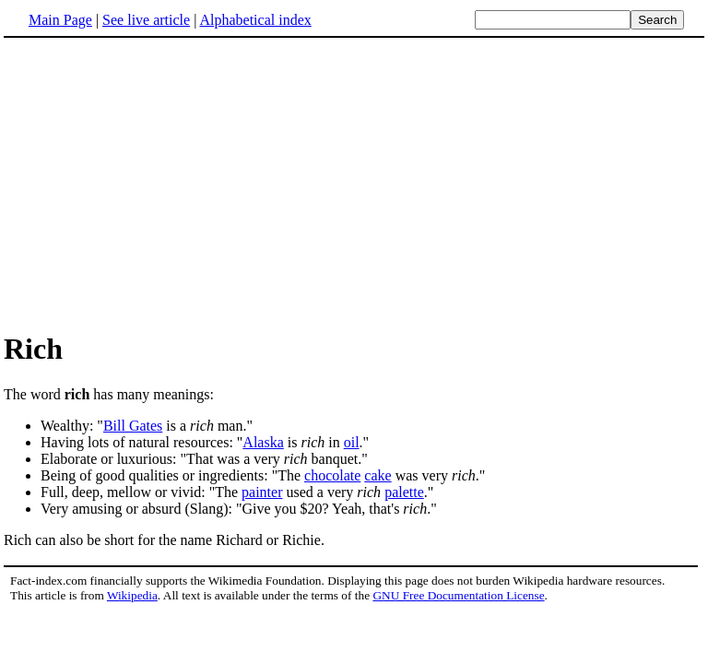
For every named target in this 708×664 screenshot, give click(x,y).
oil (352, 442)
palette (404, 492)
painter (262, 492)
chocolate (332, 475)
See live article (146, 20)
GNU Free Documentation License (458, 595)
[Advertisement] (158, 183)
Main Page (60, 20)
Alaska (262, 442)
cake (377, 475)
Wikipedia (132, 595)
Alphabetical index (255, 20)
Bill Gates (132, 425)
